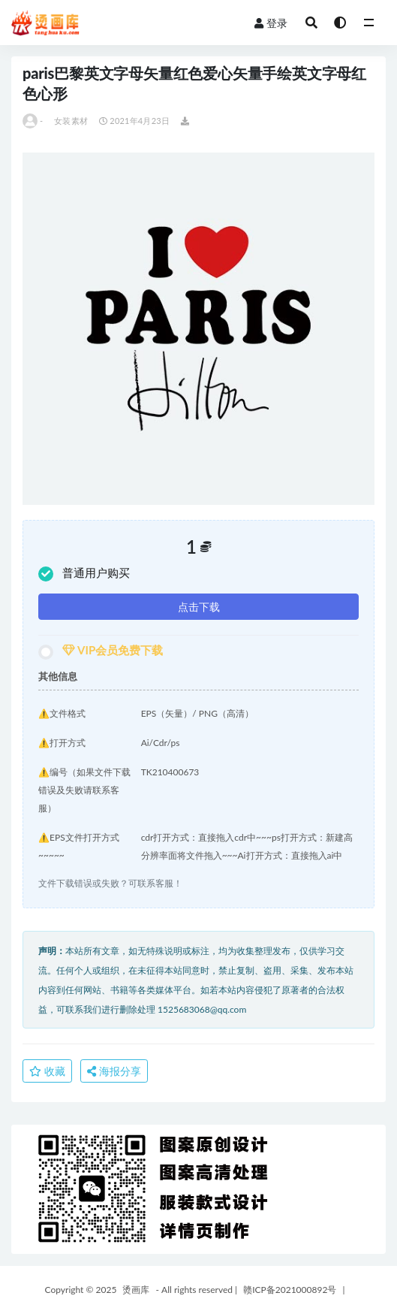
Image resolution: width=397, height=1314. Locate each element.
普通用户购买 (84, 573)
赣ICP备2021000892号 (289, 1289)
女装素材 (71, 120)
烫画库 (135, 1289)
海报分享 (114, 1071)
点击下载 (199, 606)
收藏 (47, 1071)
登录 (270, 23)
